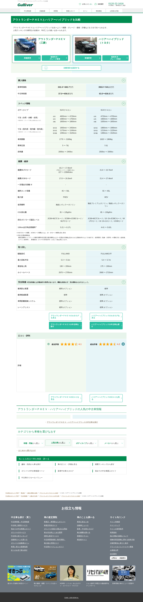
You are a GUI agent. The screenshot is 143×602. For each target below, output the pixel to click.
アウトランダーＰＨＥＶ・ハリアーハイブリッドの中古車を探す (72, 422)
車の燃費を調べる (83, 532)
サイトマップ (115, 525)
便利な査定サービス (51, 536)
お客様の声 (114, 550)
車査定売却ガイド (50, 525)
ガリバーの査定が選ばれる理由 (55, 529)
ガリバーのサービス (18, 532)
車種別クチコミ (83, 536)
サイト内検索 (115, 522)
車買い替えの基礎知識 (19, 547)
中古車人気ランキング (19, 536)
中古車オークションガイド (54, 547)
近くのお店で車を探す (19, 550)
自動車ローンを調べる (19, 539)
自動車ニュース (83, 525)
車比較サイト (82, 539)
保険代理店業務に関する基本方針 (122, 539)
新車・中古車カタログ (85, 529)
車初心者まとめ (83, 522)
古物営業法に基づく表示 (119, 543)
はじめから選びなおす (27, 450)
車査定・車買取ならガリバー (54, 522)
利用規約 (113, 532)
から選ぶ (31, 443)
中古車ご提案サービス (19, 525)
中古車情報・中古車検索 (20, 522)
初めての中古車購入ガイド (21, 529)
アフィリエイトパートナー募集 (121, 547)
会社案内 (113, 554)
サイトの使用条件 (116, 529)
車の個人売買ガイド (51, 543)
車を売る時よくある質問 (53, 532)
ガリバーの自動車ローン (20, 543)
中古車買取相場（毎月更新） (54, 539)
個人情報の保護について (119, 536)
